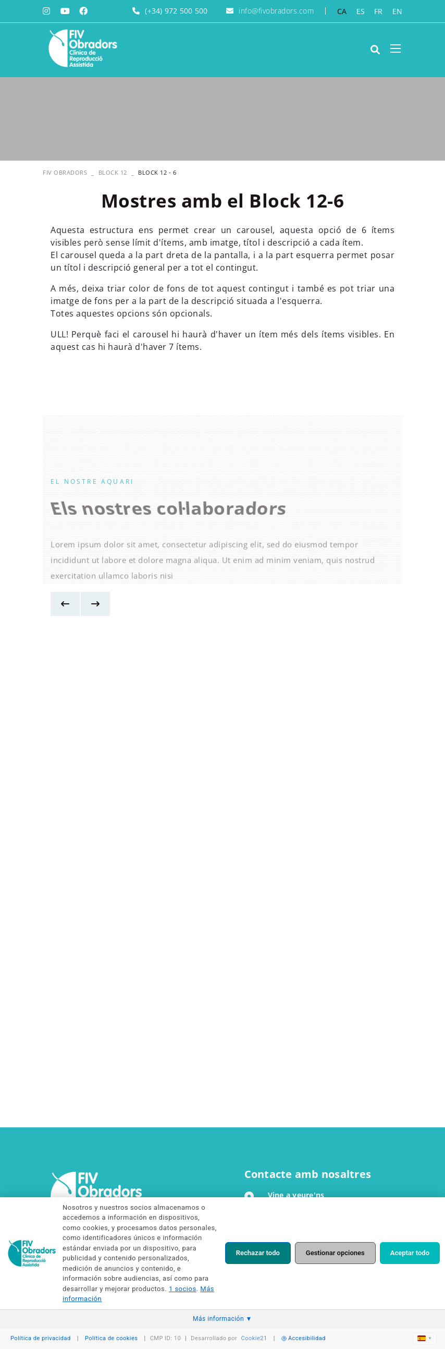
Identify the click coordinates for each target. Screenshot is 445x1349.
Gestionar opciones (335, 1253)
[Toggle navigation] (395, 48)
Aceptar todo (409, 1253)
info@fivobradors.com (276, 11)
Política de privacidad (40, 1338)
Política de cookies (111, 1338)
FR (378, 11)
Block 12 (112, 172)
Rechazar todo (258, 1253)
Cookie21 (254, 1338)
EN (397, 11)
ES (360, 11)
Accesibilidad (303, 1338)
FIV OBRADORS (65, 172)
